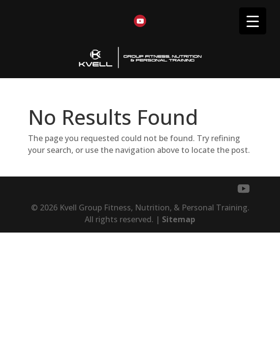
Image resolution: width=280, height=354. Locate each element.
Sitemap (178, 219)
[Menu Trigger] (252, 20)
